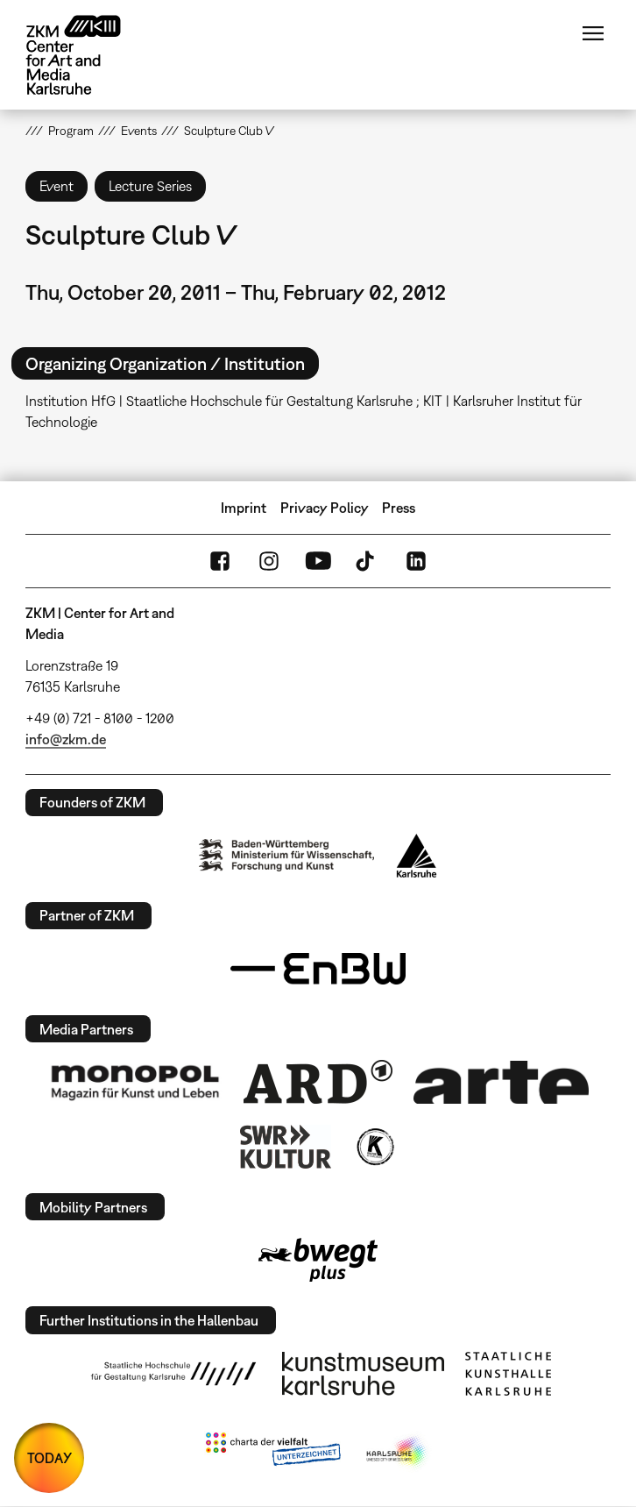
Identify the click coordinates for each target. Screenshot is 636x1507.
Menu (593, 33)
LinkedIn (416, 561)
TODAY (49, 1458)
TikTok (367, 561)
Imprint (243, 507)
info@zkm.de (65, 739)
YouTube (318, 561)
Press (398, 507)
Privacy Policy (324, 507)
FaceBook (219, 561)
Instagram (268, 561)
